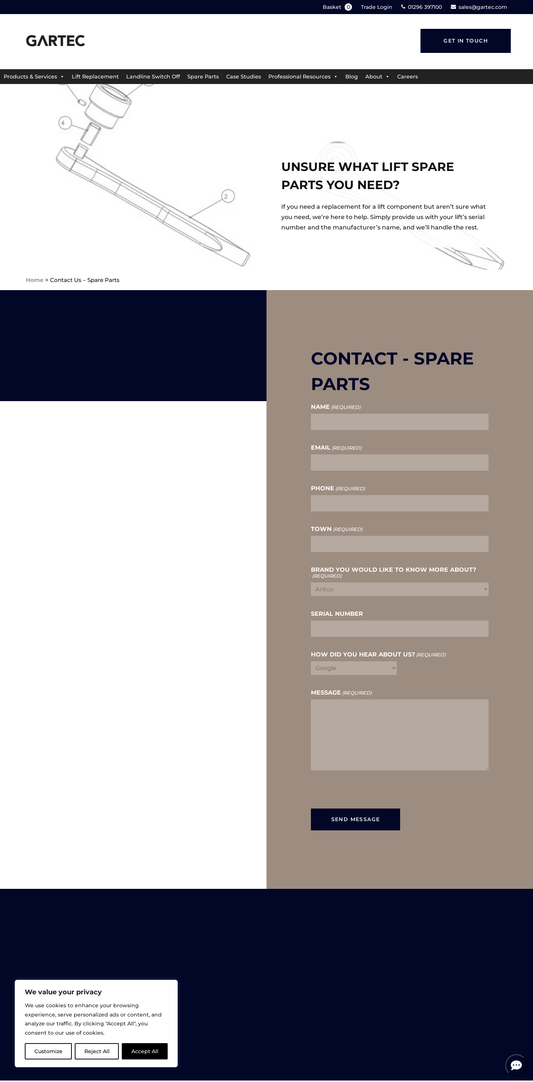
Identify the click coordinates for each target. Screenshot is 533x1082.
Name (336, 407)
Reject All (97, 1051)
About (377, 76)
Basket (338, 7)
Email (336, 448)
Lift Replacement (95, 76)
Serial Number (337, 614)
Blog (351, 76)
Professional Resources (303, 76)
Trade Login (376, 7)
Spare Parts (203, 76)
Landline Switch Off (153, 76)
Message (341, 693)
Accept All (144, 1051)
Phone (338, 488)
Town (336, 529)
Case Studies (243, 76)
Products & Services (34, 76)
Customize (48, 1051)
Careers (407, 76)
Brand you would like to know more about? (393, 573)
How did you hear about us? (378, 655)
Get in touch (465, 40)
